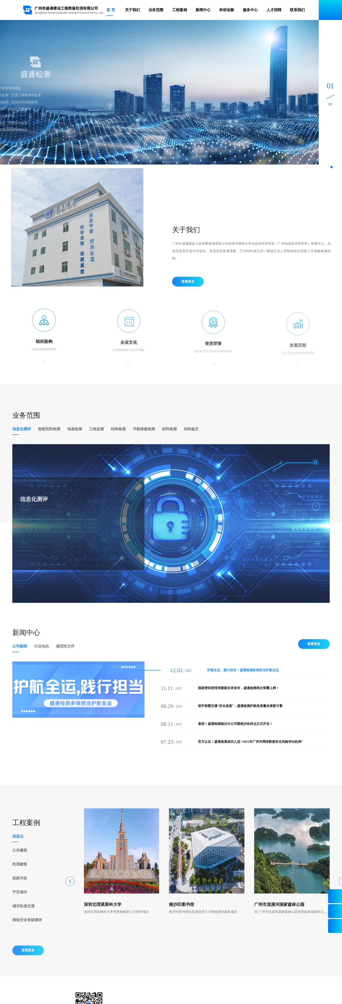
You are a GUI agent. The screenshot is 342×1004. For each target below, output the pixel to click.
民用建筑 (19, 872)
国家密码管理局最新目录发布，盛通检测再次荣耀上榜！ (238, 695)
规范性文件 (65, 654)
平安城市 (19, 900)
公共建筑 (19, 858)
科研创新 (226, 10)
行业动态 (41, 654)
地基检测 (74, 436)
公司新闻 (19, 654)
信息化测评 (21, 436)
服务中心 (250, 10)
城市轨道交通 (23, 913)
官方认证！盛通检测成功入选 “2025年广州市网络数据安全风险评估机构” (250, 749)
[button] (331, 167)
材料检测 (169, 436)
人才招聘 (273, 10)
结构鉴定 (191, 436)
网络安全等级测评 (27, 927)
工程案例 (179, 10)
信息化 (17, 844)
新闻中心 (203, 10)
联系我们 (297, 10)
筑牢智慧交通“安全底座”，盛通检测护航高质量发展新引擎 (240, 713)
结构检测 (118, 436)
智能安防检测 (49, 436)
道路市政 (19, 886)
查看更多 (195, 281)
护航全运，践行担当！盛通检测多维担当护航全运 (243, 677)
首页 (111, 10)
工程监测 (96, 436)
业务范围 (155, 10)
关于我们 (132, 10)
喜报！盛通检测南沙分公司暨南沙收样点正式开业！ (235, 731)
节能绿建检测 (144, 436)
